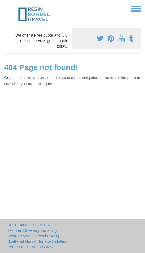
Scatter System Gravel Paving (33, 236)
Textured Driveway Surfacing (32, 230)
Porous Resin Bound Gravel (31, 247)
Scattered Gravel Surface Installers (37, 241)
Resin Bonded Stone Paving (31, 225)
